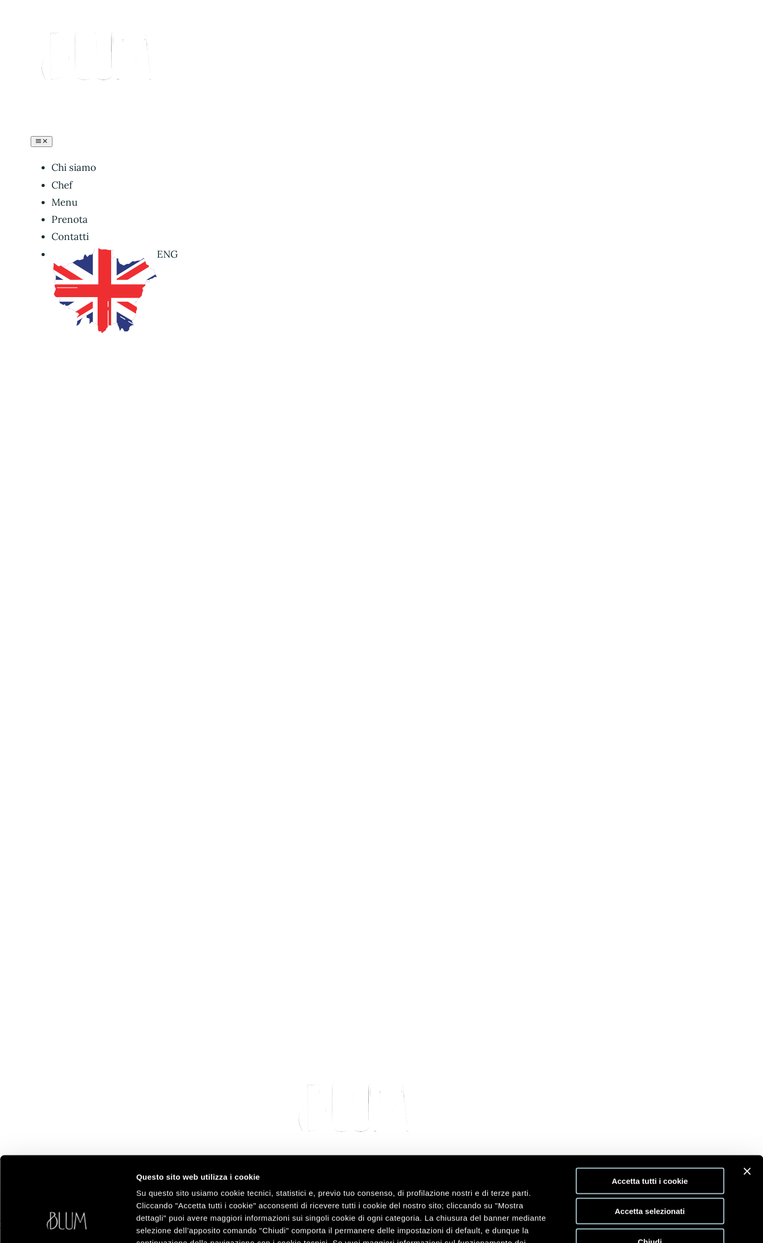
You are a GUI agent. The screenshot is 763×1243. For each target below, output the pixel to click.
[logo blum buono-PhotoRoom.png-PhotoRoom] (99, 29)
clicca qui (230, 1180)
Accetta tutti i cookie (650, 1106)
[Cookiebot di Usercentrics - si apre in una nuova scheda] (67, 1223)
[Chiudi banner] (747, 1096)
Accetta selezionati (649, 1136)
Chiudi (650, 1166)
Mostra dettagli (536, 1222)
